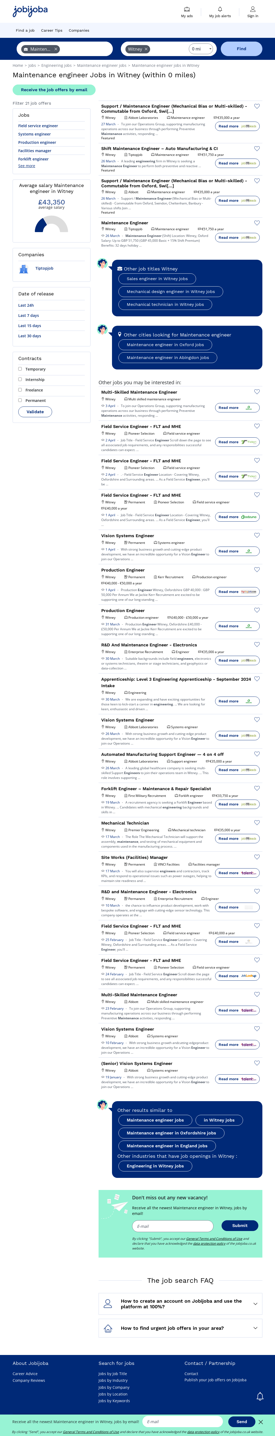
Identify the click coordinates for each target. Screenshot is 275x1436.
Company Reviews (29, 1380)
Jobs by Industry (113, 1380)
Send (242, 1421)
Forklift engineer (33, 159)
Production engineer (37, 142)
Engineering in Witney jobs (155, 1165)
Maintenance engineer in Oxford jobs (165, 344)
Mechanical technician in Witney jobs (165, 304)
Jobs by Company (114, 1387)
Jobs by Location (113, 1394)
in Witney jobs (219, 1120)
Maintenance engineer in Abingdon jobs (168, 357)
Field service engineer (38, 125)
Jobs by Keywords (114, 1400)
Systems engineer (34, 134)
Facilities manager (34, 150)
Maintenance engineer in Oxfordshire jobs (171, 1132)
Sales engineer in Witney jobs (157, 278)
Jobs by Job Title (113, 1373)
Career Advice (25, 1373)
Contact (191, 1373)
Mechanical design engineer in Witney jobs (171, 291)
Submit (240, 1225)
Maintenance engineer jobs (155, 1120)
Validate (35, 411)
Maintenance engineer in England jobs (167, 1145)
